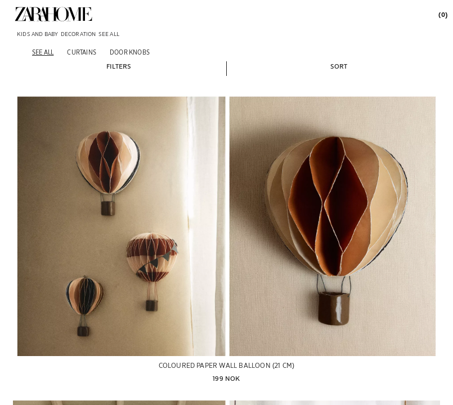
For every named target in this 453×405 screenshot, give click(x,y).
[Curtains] (81, 52)
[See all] (42, 52)
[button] (118, 65)
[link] (53, 14)
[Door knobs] (130, 52)
